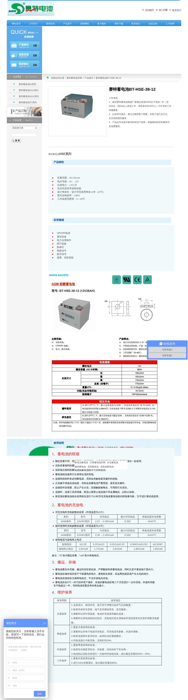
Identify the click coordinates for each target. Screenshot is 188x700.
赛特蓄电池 (53, 154)
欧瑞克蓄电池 (81, 462)
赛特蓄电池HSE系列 (28, 90)
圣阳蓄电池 (93, 466)
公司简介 (33, 23)
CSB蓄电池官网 (97, 462)
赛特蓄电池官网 (74, 78)
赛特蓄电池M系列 (27, 84)
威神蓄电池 (80, 466)
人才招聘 (170, 23)
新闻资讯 (50, 23)
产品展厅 (67, 23)
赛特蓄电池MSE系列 (29, 96)
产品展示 (88, 78)
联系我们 (135, 23)
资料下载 (118, 23)
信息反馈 (153, 23)
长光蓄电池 (112, 462)
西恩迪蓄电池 (107, 466)
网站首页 (16, 23)
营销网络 (84, 23)
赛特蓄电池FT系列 (28, 102)
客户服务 (101, 23)
